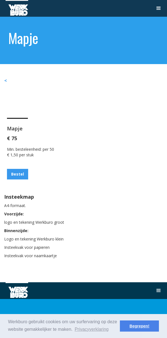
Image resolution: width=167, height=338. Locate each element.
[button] (158, 8)
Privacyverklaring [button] (92, 329)
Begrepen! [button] (139, 326)
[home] (17, 8)
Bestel (17, 174)
